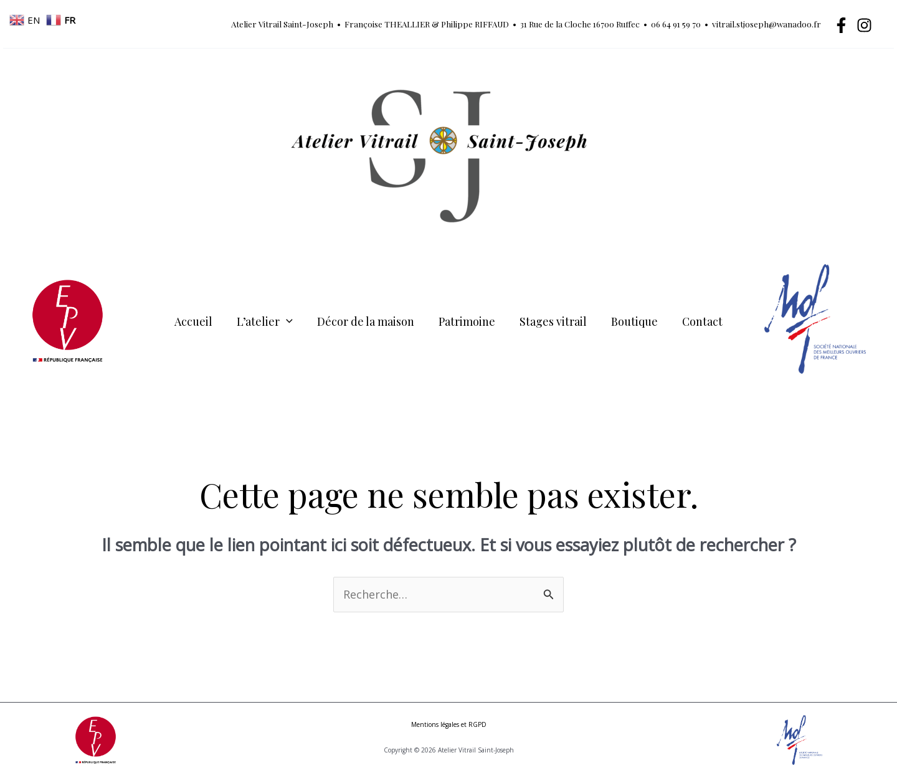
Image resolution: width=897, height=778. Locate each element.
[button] (290, 321)
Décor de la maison (367, 321)
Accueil (199, 321)
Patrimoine (467, 321)
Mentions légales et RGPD (448, 724)
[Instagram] (864, 25)
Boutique (630, 321)
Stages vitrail (551, 321)
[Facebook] (841, 25)
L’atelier (268, 321)
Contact (696, 321)
